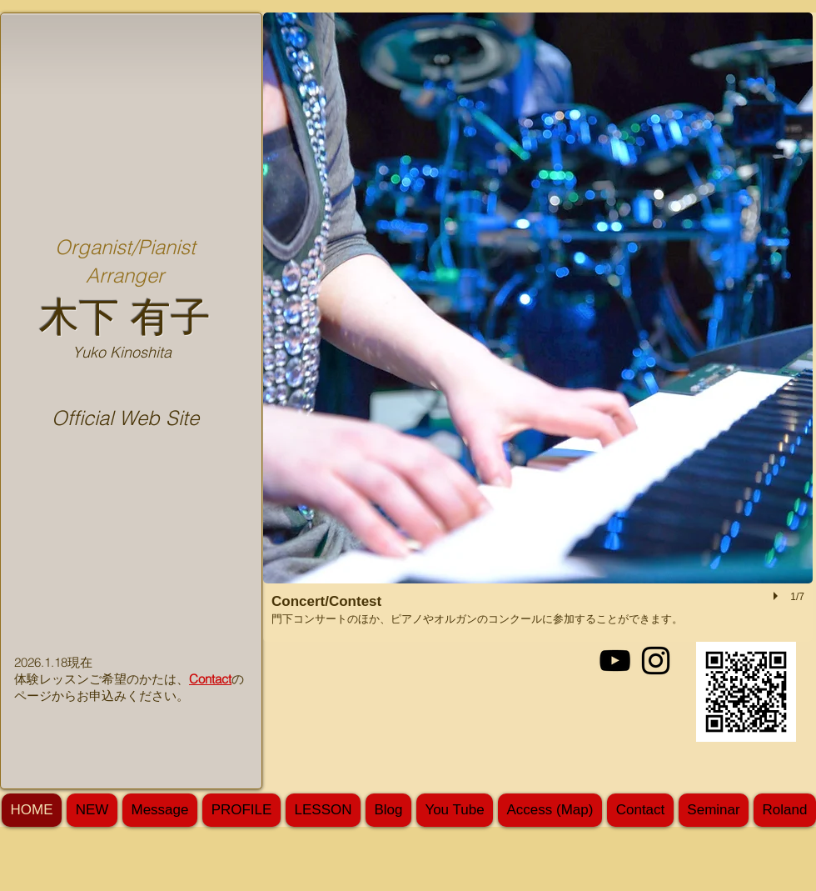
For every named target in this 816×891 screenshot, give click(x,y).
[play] (777, 596)
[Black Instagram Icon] (655, 660)
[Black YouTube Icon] (615, 660)
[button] (538, 327)
